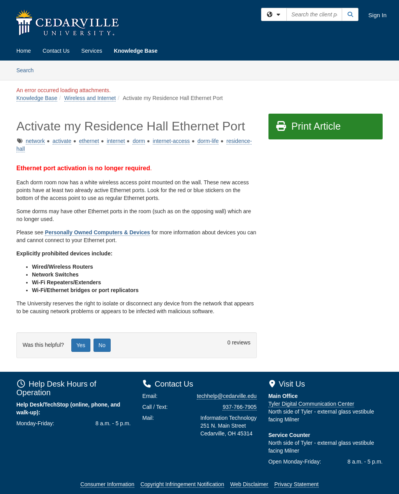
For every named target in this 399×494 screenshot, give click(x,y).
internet (116, 141)
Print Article (308, 126)
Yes (80, 345)
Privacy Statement (296, 484)
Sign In (377, 15)
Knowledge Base (135, 51)
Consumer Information (107, 484)
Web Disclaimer (249, 484)
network (35, 141)
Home (23, 51)
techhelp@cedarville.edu (227, 396)
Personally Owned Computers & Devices (97, 232)
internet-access (171, 141)
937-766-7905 (239, 407)
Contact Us (55, 51)
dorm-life (208, 141)
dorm (138, 141)
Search (27, 69)
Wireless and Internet (90, 98)
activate (62, 141)
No (102, 345)
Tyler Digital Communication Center (311, 404)
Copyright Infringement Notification (182, 484)
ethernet (89, 141)
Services (91, 51)
